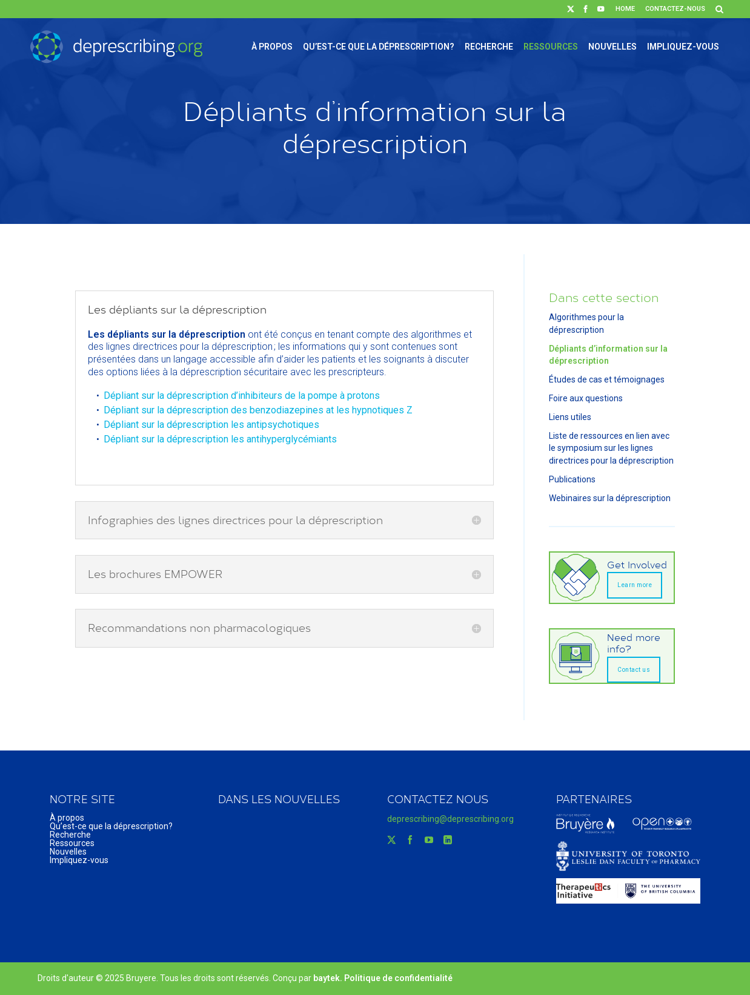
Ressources (550, 46)
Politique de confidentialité (398, 978)
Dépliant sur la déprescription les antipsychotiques (211, 424)
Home (625, 9)
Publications (572, 479)
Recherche (489, 46)
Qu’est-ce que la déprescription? (378, 46)
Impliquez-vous (683, 46)
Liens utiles (570, 417)
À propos (272, 46)
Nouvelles (612, 46)
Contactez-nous (675, 9)
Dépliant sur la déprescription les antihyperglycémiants (220, 439)
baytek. (328, 978)
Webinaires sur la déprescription (610, 498)
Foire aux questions (586, 398)
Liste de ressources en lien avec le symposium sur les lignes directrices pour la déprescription (611, 448)
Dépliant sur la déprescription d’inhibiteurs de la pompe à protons (242, 395)
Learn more (634, 585)
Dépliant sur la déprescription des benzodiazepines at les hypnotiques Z (258, 410)
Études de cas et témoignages (607, 379)
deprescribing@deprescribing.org (450, 819)
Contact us (633, 669)
